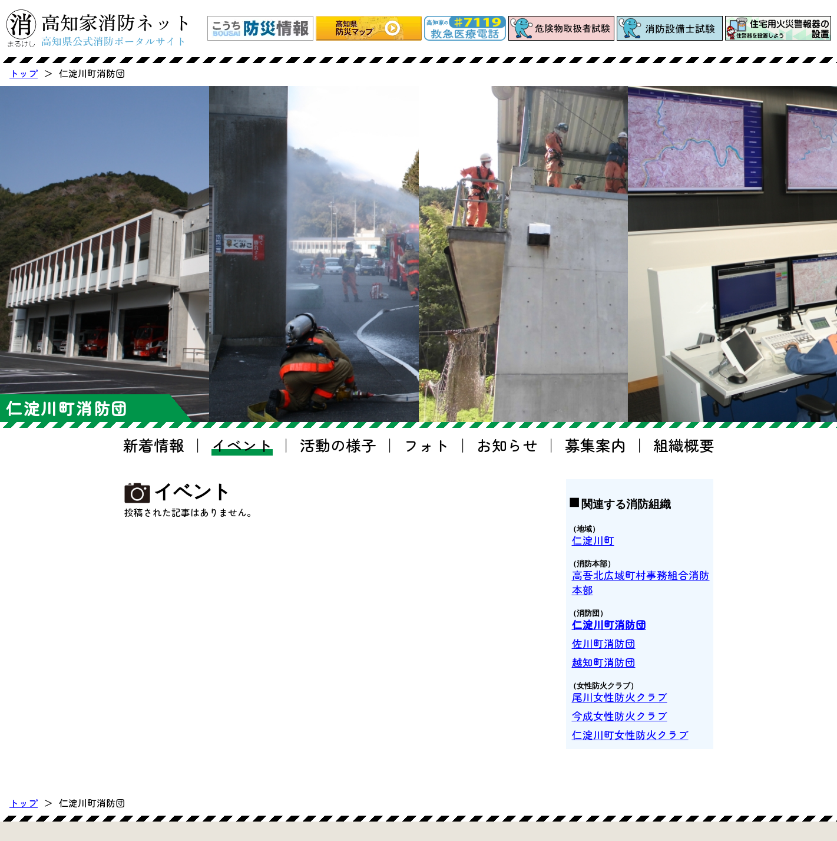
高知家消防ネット (116, 28)
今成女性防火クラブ (619, 715)
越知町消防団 (604, 662)
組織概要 (683, 445)
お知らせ (507, 445)
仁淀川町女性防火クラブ (630, 734)
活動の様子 (338, 445)
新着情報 (153, 445)
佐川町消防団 (604, 643)
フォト (426, 445)
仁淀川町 (593, 540)
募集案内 (595, 445)
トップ (23, 73)
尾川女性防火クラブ (619, 697)
